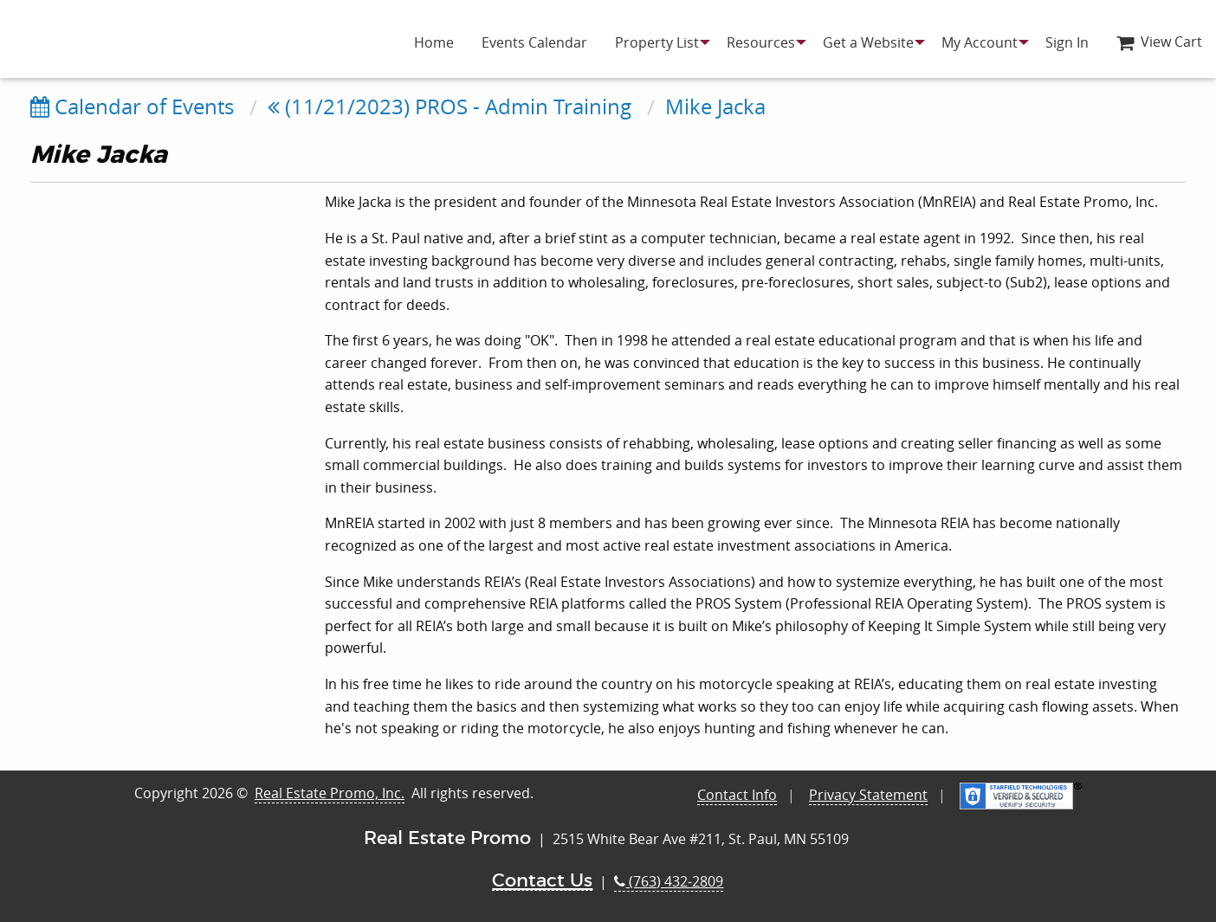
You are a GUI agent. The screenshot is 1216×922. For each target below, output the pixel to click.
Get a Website (868, 42)
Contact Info (737, 794)
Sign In (1067, 42)
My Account (979, 42)
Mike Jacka (715, 106)
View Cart (1159, 41)
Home (434, 42)
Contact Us (542, 881)
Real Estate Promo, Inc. (329, 793)
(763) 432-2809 (668, 881)
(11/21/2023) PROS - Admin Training (449, 106)
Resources (761, 42)
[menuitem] (434, 42)
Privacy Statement (868, 794)
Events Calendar (534, 42)
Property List (657, 42)
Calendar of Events (132, 106)
